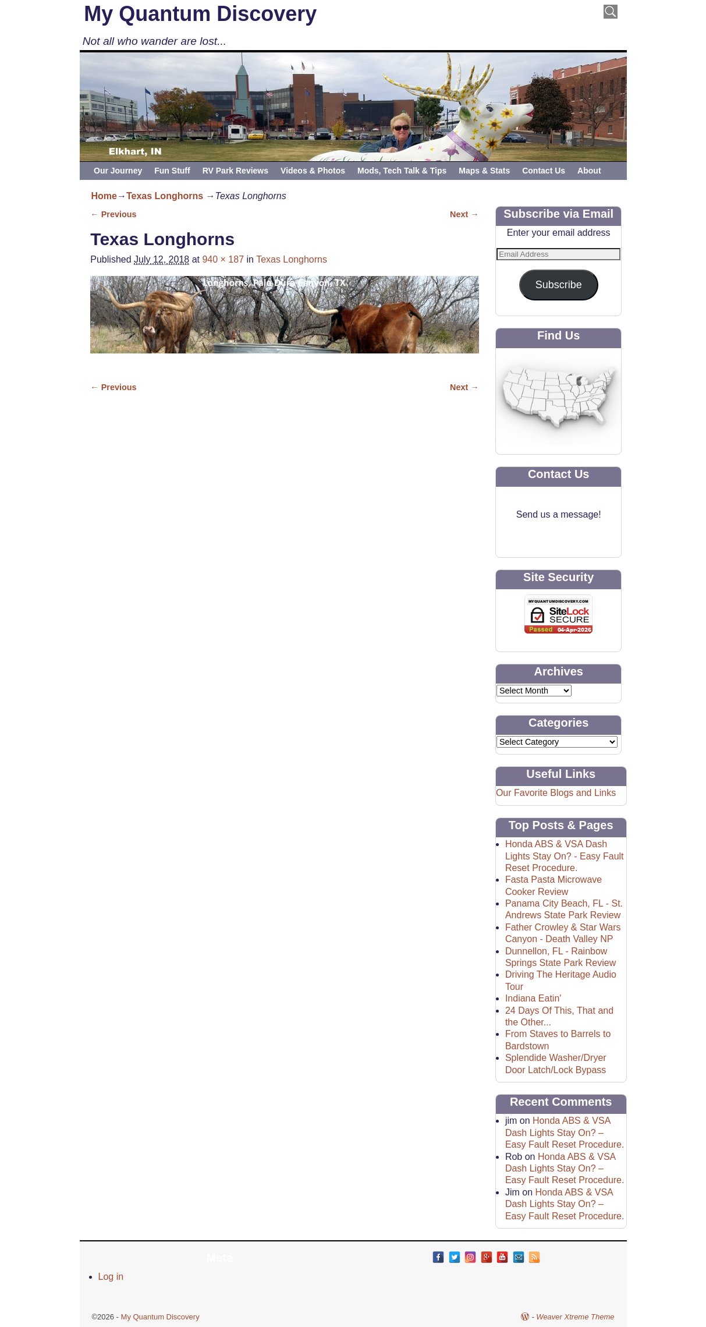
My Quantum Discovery (200, 14)
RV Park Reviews (235, 170)
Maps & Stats (484, 170)
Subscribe (558, 285)
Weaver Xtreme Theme (575, 1316)
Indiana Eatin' (533, 998)
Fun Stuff (172, 170)
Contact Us (543, 170)
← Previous (113, 214)
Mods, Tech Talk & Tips (401, 170)
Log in (111, 1277)
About (589, 170)
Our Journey (118, 170)
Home (104, 196)
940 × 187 (223, 259)
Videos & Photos (313, 170)
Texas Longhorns (164, 196)
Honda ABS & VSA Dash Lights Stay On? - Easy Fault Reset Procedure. (564, 856)
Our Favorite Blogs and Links (556, 793)
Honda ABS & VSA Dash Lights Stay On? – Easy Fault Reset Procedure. (565, 1132)
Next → (464, 214)
